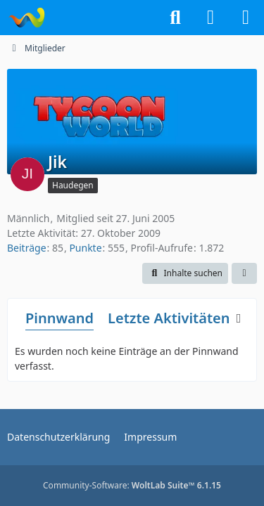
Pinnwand (59, 318)
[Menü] (246, 18)
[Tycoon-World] (26, 18)
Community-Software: (132, 485)
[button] (185, 273)
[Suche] (175, 18)
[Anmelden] (210, 17)
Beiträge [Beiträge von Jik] (26, 247)
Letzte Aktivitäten (169, 318)
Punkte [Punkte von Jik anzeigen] (85, 247)
